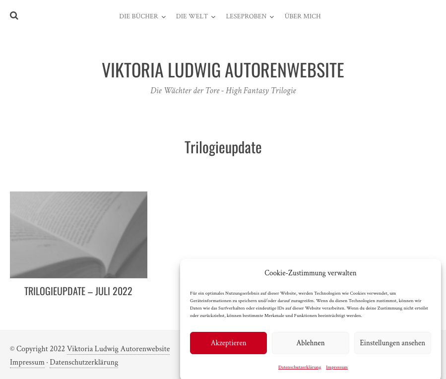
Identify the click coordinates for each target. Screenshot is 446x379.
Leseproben (246, 16)
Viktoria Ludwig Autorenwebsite (118, 349)
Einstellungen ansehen (392, 346)
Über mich (302, 16)
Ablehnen (310, 346)
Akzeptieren (229, 346)
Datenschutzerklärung (299, 370)
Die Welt (192, 16)
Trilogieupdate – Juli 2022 (78, 290)
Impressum (337, 370)
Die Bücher (138, 16)
